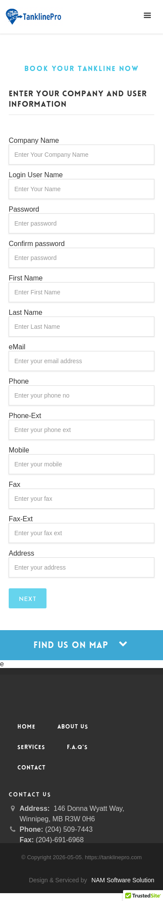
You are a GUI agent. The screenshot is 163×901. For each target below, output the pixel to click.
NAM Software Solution (122, 880)
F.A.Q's (77, 747)
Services (31, 747)
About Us (72, 727)
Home (26, 727)
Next (28, 599)
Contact (31, 768)
